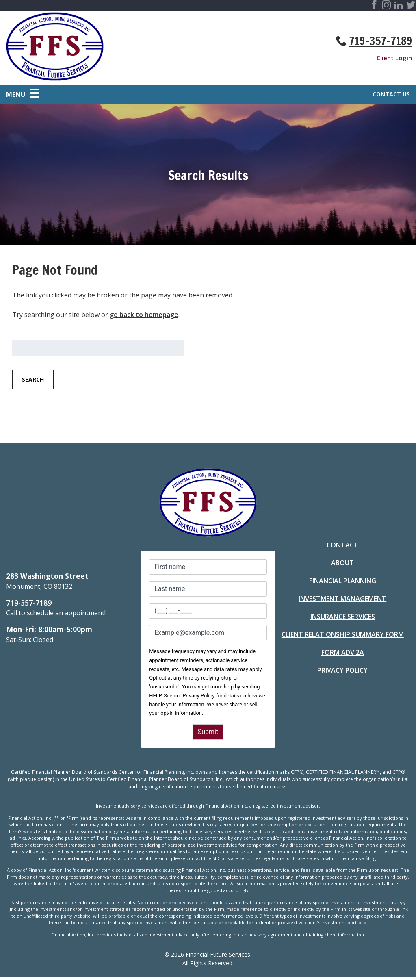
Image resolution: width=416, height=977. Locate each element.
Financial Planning (342, 580)
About (342, 562)
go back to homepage (144, 314)
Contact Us (391, 94)
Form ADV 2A (342, 652)
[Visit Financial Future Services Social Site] (374, 6)
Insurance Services (342, 616)
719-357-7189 (380, 41)
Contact (342, 545)
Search (33, 379)
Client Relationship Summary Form (343, 634)
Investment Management (342, 598)
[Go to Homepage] (106, 48)
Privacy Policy (342, 670)
